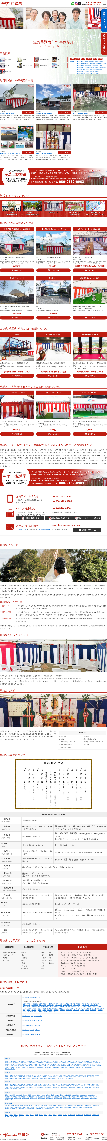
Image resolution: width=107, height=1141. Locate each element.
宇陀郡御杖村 (49, 1096)
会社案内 (96, 1138)
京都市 (6, 1075)
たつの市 (16, 1087)
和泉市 (28, 1010)
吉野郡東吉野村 (9, 1099)
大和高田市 (12, 1095)
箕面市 (85, 1006)
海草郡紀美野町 (52, 1105)
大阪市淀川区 (88, 72)
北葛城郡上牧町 (75, 1096)
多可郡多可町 (32, 1087)
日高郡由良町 (33, 1107)
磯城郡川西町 (16, 1096)
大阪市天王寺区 (101, 63)
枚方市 (49, 1008)
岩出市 (45, 1105)
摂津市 (34, 1008)
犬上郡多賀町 (16, 1116)
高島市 (55, 1115)
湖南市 (50, 1115)
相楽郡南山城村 (43, 1078)
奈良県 (83, 58)
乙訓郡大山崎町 (73, 1076)
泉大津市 (34, 1010)
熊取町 (45, 1011)
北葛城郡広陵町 (93, 1096)
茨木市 (30, 1008)
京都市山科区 (82, 1075)
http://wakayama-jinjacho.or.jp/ (31, 1030)
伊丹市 (11, 1085)
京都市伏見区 (74, 1075)
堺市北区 (47, 1064)
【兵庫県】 (8, 1081)
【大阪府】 (8, 1058)
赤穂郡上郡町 (88, 1087)
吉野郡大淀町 (25, 1098)
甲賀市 (41, 1115)
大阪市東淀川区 (97, 65)
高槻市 (39, 1008)
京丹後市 (55, 1076)
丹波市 (81, 1085)
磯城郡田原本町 (33, 1096)
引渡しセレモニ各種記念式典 (60, 1138)
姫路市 (79, 1084)
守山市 (32, 1115)
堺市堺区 (18, 1064)
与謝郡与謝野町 (69, 1078)
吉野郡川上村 (93, 1098)
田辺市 (30, 1105)
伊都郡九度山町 (72, 1105)
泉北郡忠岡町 (48, 1067)
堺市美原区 (53, 1064)
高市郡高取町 (57, 1096)
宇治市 (16, 1076)
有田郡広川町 (96, 1105)
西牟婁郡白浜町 (68, 1107)
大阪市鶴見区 (95, 72)
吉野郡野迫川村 (58, 1098)
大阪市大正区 (93, 63)
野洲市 (45, 1115)
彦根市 (11, 1115)
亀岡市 (25, 1076)
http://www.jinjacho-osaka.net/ (31, 997)
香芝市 (52, 1095)
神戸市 (6, 1084)
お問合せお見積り (104, 1138)
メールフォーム (21, 529)
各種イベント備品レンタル (71, 1138)
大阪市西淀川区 (89, 65)
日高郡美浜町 (17, 1107)
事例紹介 (80, 1138)
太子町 (82, 1010)
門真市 (81, 1008)
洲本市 (98, 1084)
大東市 (71, 1008)
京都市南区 (59, 1075)
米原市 (65, 1115)
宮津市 (20, 1076)
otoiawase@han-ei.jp (45, 529)
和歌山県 (89, 58)
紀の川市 (40, 1105)
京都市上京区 (19, 1075)
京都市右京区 (66, 1075)
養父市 (76, 1085)
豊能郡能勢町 (40, 1067)
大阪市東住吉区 (97, 69)
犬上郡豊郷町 (95, 1115)
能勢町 (99, 1006)
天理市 (25, 1095)
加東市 (11, 1087)
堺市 (24, 1010)
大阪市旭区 (95, 68)
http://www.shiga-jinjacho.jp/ (31, 1034)
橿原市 (29, 1095)
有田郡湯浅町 (88, 1105)
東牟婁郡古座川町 (29, 1108)
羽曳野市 (56, 1010)
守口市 (76, 1008)
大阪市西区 (80, 63)
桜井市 (34, 1095)
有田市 (21, 1105)
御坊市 (26, 1105)
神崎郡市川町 (56, 1087)
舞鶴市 (6, 1076)
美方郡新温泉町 (17, 1088)
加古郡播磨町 (48, 1087)
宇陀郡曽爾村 (41, 1096)
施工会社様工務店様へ (89, 1138)
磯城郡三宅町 (24, 1096)
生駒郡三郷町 (83, 1095)
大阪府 (72, 58)
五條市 (38, 1095)
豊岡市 (20, 1085)
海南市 (12, 1105)
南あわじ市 (87, 1085)
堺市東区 (30, 1064)
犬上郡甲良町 (8, 1116)
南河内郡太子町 (80, 1067)
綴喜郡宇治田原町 (9, 1078)
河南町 (87, 1010)
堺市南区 (41, 1064)
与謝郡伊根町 (60, 1078)
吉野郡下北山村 (76, 1098)
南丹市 (60, 1076)
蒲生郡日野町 (71, 1115)
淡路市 (97, 1085)
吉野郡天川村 (49, 1098)
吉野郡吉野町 (17, 1098)
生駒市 (48, 1095)
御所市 (43, 1095)
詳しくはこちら (17, 270)
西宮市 (93, 1084)
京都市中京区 (35, 1075)
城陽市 (29, 1076)
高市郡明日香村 (66, 1096)
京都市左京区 (27, 1075)
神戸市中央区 (66, 1084)
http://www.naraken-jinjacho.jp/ (32, 1025)
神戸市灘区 (20, 1084)
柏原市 (102, 1008)
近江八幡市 (21, 1115)
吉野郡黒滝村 (41, 1098)
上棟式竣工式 (52, 1138)
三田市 (62, 1085)
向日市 (34, 1076)
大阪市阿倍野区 (81, 69)
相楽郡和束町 (26, 1078)
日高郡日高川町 (59, 1107)
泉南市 (36, 1011)
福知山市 (97, 1075)
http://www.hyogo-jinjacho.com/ (32, 1020)
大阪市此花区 (100, 61)
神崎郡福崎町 (64, 1087)
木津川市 (65, 1076)
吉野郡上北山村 (85, 1098)
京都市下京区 (51, 1075)
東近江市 (60, 1115)
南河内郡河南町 (89, 1067)
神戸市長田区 (35, 1084)
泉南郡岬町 (71, 1067)
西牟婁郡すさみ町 (87, 1107)
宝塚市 (40, 1085)
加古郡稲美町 (40, 1087)
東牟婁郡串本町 (49, 1108)
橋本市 (17, 1105)
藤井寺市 (49, 1010)
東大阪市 (86, 1008)
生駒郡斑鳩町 (91, 1095)
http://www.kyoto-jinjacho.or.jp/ (32, 1016)
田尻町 (50, 1011)
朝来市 (92, 1085)
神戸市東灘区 (13, 1084)
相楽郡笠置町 (18, 1078)
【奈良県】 (8, 1092)
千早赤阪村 (93, 1010)
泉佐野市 (30, 1011)
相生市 (16, 1085)
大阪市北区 (96, 73)
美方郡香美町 (8, 1088)
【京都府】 (8, 1072)
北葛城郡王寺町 (84, 1096)
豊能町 (94, 1006)
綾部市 (11, 1076)
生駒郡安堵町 (8, 1096)
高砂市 (49, 1085)
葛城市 (57, 1095)
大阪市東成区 (80, 68)
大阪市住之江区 (81, 73)
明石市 (88, 1084)
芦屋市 (6, 1085)
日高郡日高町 (25, 1107)
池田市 (89, 1006)
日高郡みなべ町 (50, 1107)
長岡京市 (39, 1076)
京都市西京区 (90, 1075)
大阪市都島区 (84, 61)
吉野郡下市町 (33, 1098)
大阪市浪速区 (80, 65)
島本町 (44, 1008)
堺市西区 (36, 1064)
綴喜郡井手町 (90, 1076)
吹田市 (25, 1008)
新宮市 (35, 1105)
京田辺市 (49, 1076)
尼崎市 (84, 1084)
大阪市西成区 (80, 72)
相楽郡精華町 (34, 1078)
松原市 (92, 1008)
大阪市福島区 (92, 61)
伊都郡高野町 (80, 1105)
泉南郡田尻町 (64, 1067)
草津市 (27, 1115)
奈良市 (6, 1095)
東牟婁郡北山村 (39, 1108)
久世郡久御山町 (82, 1076)
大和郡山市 (19, 1095)
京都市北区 (12, 1075)
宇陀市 (61, 1095)
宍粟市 (6, 1087)
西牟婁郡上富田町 (77, 1107)
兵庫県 (78, 58)
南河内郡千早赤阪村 (10, 1069)
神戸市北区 (59, 1084)
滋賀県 (100, 58)
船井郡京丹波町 (52, 1078)
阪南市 (41, 1011)
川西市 (53, 1085)
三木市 (44, 1085)
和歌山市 (7, 1105)
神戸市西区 (74, 1084)
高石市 (39, 1010)
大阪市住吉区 (89, 69)
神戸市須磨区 (43, 1084)
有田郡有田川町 (9, 1107)
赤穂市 (30, 1085)
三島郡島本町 (24, 1067)
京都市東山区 (43, 1075)
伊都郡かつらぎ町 (62, 1105)
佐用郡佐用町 (96, 1087)
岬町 (55, 1011)
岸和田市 (100, 1010)
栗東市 (36, 1115)
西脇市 (35, 1085)
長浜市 (16, 1115)
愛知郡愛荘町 (87, 1115)
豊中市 (80, 1006)
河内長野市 (69, 1010)
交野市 (66, 1008)
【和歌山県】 (8, 1103)
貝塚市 (25, 1011)
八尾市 (97, 1008)
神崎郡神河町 (72, 1087)
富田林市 (62, 1010)
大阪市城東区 (102, 68)
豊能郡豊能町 (32, 1067)
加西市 (67, 1085)
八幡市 (44, 1076)
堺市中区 (24, 1064)
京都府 (95, 58)
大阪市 (79, 61)
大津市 (6, 1115)
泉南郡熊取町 (56, 1067)
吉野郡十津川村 (67, 1098)
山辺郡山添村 (67, 1095)
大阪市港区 (86, 63)
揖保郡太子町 (80, 1087)
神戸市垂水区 (51, 1084)
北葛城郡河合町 (9, 1098)
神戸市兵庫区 (27, 1084)
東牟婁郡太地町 (20, 1108)
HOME (45, 1134)
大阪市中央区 (26, 1005)
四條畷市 (60, 1008)
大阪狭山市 (76, 1010)
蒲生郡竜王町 (79, 1115)
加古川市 (25, 1085)
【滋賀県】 (8, 1112)
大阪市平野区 (89, 73)
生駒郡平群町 (75, 1095)
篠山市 (72, 1085)
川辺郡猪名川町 (24, 1087)
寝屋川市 (54, 1008)
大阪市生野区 (88, 68)
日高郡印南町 (41, 1107)
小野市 (58, 1085)
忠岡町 (44, 1010)
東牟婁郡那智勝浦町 (10, 1108)
